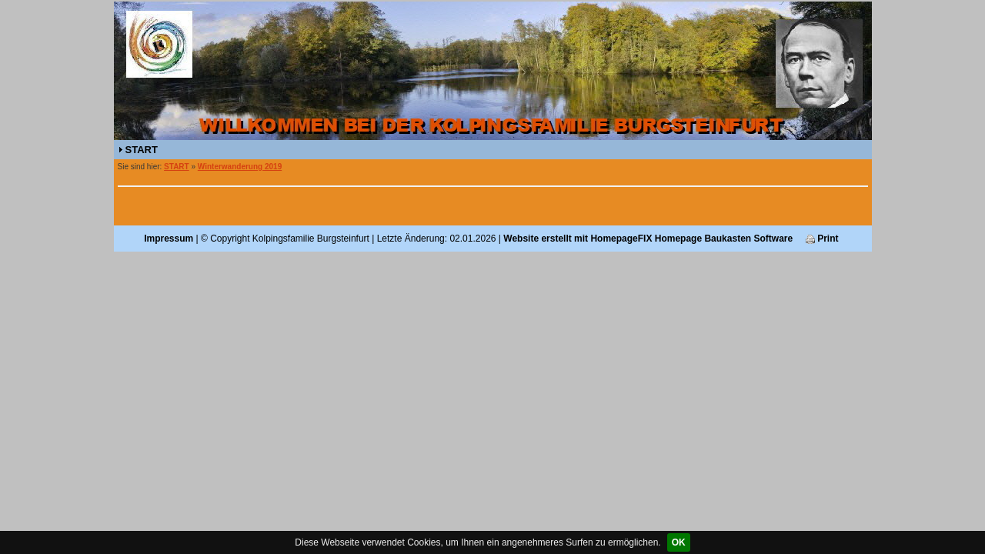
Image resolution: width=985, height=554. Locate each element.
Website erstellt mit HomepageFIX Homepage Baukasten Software (648, 238)
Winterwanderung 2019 (240, 166)
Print (822, 238)
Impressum (168, 238)
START (141, 149)
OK (679, 542)
